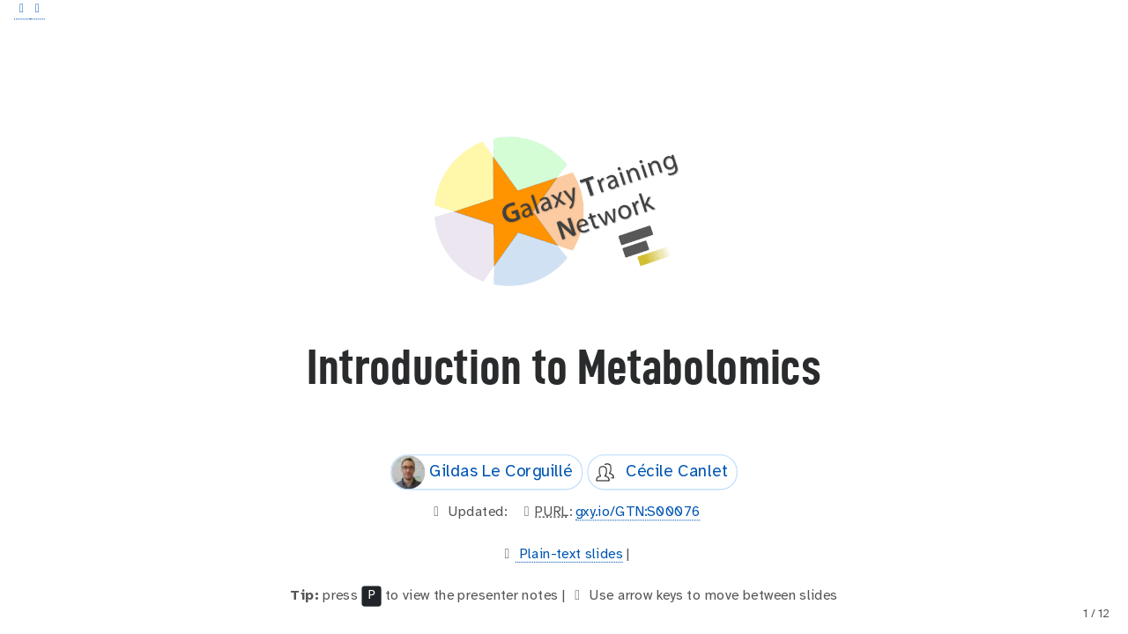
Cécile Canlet (658, 472)
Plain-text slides (569, 553)
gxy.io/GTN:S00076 (638, 512)
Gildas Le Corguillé (482, 472)
